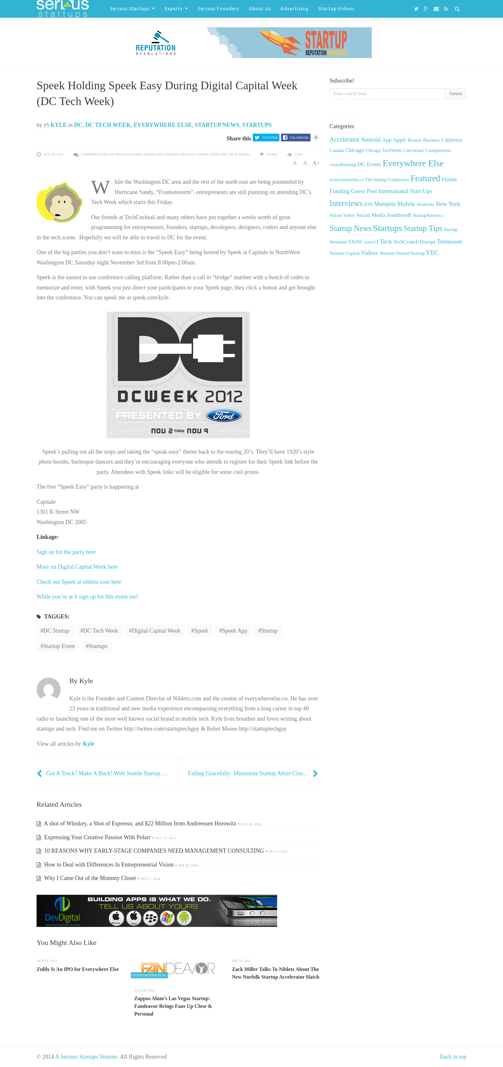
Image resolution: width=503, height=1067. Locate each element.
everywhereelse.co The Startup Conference (369, 179)
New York (448, 203)
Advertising (294, 8)
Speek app (234, 630)
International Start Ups (405, 191)
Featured (425, 178)
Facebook (299, 137)
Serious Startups (129, 8)
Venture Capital (344, 253)
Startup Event (59, 646)
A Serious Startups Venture (86, 1057)
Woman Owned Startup (401, 253)
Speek (201, 630)
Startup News (217, 125)
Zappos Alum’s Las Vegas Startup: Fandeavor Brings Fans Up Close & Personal (173, 1006)
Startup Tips (423, 228)
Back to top (453, 1057)
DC (78, 125)
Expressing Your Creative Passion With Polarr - (106, 837)
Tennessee (449, 241)
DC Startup (56, 630)
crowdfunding (342, 164)
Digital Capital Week (156, 630)
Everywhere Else (162, 125)
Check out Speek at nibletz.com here (79, 582)
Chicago (354, 150)
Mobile (406, 203)
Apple (399, 140)
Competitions (438, 150)
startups (98, 646)
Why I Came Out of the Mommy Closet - (98, 878)
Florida (449, 179)
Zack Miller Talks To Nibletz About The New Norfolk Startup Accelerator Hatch (276, 973)
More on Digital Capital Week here (77, 567)
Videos (369, 252)
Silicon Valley (342, 215)
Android (371, 139)
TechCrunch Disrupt (414, 242)
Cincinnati (413, 150)
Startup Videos (336, 8)
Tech (385, 241)
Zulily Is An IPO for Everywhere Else (78, 969)
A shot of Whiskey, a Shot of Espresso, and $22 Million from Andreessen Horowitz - (149, 823)
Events (374, 164)
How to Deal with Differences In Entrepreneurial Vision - (117, 864)
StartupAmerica (428, 215)
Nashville (425, 204)
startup (269, 630)
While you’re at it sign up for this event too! (87, 596)
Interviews (345, 203)
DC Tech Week (108, 125)
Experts (174, 8)
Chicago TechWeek (383, 150)
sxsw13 (371, 242)
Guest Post (364, 191)
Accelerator (344, 139)
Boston (415, 140)
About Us (260, 8)
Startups (257, 125)
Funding (339, 191)
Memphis (385, 204)
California (451, 140)
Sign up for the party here (66, 552)
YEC (432, 252)
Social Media (371, 215)
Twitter (269, 137)
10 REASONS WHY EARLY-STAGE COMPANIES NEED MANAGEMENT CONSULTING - (162, 851)
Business (431, 140)
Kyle (55, 125)
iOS (368, 204)
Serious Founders (218, 8)
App (387, 140)
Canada (336, 150)
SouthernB (399, 215)
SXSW (355, 242)
